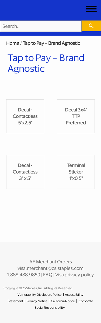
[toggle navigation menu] (91, 9)
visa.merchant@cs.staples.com (50, 268)
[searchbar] (91, 26)
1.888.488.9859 (23, 274)
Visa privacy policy (74, 274)
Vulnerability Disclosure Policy (40, 294)
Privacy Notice (36, 301)
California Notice (63, 301)
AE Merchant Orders (50, 261)
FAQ (48, 274)
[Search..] (41, 26)
